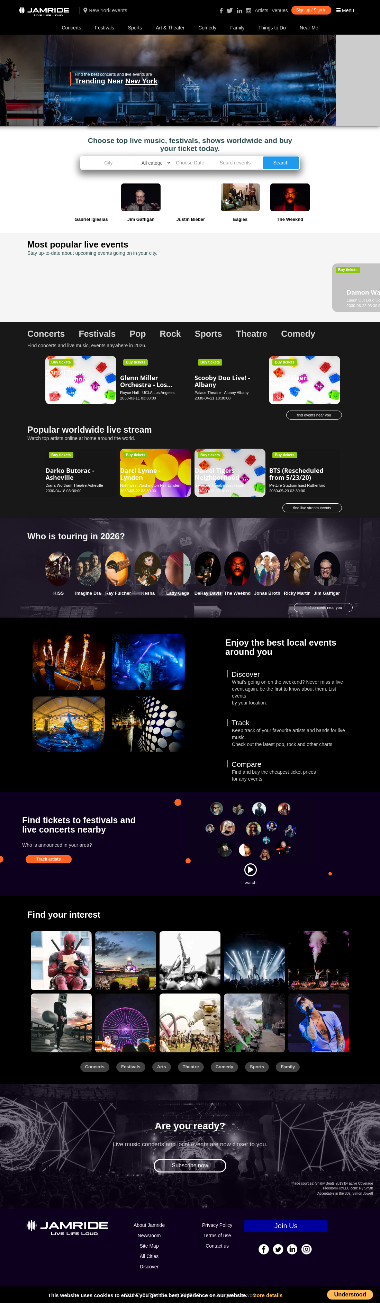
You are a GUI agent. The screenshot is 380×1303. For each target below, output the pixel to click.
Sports (135, 27)
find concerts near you (323, 607)
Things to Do (272, 27)
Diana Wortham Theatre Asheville (74, 485)
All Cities (149, 1256)
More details (267, 1295)
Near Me (309, 27)
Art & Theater (170, 27)
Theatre (191, 1066)
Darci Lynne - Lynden (140, 474)
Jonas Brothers (270, 593)
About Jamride (149, 1225)
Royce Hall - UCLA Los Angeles (147, 392)
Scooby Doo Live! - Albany (222, 381)
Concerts (71, 27)
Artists (261, 10)
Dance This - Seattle (299, 292)
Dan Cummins (142, 286)
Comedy (207, 27)
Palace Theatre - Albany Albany (221, 392)
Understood (350, 1294)
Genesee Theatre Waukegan (219, 485)
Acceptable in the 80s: (334, 1193)
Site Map (149, 1246)
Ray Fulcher (118, 593)
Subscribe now (190, 1165)
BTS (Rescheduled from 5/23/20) (296, 474)
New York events (105, 10)
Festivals (104, 27)
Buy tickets (61, 270)
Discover (149, 1266)
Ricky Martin (297, 593)
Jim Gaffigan (327, 593)
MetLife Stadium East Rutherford (297, 485)
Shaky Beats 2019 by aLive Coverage (344, 1183)
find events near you (314, 415)
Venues (280, 10)
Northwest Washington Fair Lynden (150, 485)
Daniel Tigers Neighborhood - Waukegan (218, 477)
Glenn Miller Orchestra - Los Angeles (143, 385)
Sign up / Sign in (311, 10)
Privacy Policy (217, 1225)
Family (237, 27)
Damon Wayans (70, 286)
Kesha (148, 593)
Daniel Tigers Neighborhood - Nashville (70, 379)
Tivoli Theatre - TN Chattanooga (296, 392)
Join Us (286, 1226)
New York (141, 81)
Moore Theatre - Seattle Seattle (296, 300)
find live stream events (312, 508)
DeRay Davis (208, 593)
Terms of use (217, 1235)
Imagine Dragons (93, 593)
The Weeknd (237, 593)
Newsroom (149, 1235)
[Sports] (125, 960)
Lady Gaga (177, 593)
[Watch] (250, 869)
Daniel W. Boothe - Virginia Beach (223, 283)
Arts (161, 1066)
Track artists (48, 859)
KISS (58, 593)
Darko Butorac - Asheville (70, 474)
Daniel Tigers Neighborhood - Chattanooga (293, 385)
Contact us (217, 1246)
